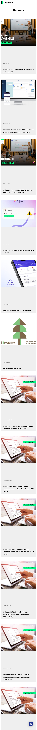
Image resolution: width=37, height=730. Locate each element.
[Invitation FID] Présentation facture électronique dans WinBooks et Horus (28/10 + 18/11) (16, 614)
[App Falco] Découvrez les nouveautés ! (17, 310)
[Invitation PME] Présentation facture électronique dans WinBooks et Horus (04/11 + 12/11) (18, 552)
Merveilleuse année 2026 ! (12, 368)
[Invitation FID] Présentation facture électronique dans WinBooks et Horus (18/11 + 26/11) (18, 489)
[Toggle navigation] (35, 2)
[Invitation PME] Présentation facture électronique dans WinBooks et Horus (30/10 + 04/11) (16, 677)
